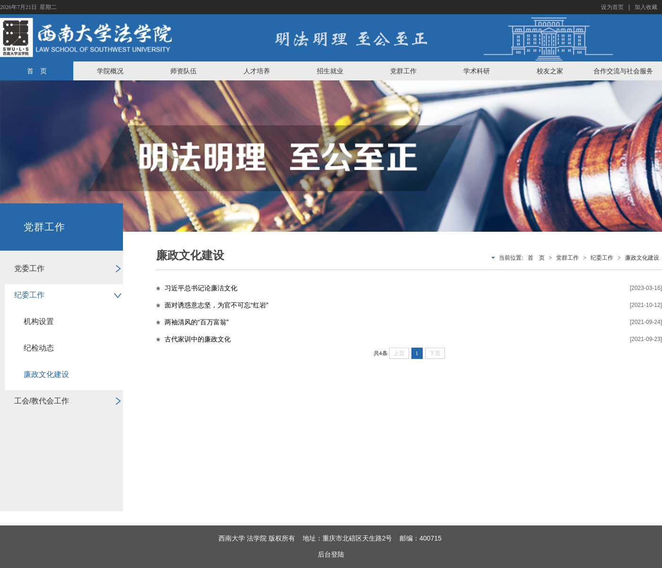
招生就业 (330, 71)
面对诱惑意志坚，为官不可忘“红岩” (216, 305)
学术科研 (476, 71)
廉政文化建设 (46, 374)
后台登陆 (331, 554)
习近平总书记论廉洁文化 (201, 288)
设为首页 (612, 7)
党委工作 (29, 268)
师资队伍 (183, 71)
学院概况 (110, 71)
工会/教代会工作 (41, 401)
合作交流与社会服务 (623, 71)
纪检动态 (39, 348)
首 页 (37, 71)
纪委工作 (29, 295)
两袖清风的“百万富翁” (196, 322)
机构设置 (39, 321)
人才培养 (257, 71)
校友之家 (550, 71)
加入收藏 (646, 7)
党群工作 (403, 71)
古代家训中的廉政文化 (198, 339)
